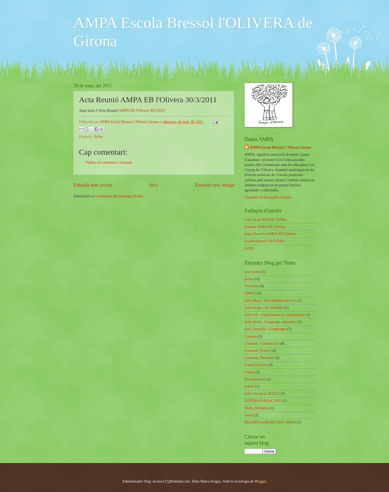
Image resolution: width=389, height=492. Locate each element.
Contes (250, 372)
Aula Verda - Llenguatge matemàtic (270, 322)
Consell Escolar (256, 365)
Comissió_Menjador (259, 358)
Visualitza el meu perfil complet (268, 197)
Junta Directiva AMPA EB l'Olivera (270, 234)
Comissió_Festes (257, 351)
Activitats (252, 286)
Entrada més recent (92, 185)
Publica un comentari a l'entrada (109, 162)
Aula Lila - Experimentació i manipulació (275, 315)
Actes (98, 137)
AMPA (250, 293)
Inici (153, 185)
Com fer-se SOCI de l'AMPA (266, 220)
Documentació (255, 379)
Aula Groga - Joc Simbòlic (264, 308)
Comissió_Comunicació (262, 343)
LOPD (249, 248)
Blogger (260, 481)
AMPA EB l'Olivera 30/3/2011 (141, 110)
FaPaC (249, 386)
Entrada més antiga (214, 185)
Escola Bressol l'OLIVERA (265, 241)
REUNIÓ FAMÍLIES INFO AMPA (270, 422)
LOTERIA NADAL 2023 (263, 401)
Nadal (249, 415)
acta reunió (253, 272)
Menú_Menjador (257, 408)
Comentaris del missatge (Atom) (119, 196)
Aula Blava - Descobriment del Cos (270, 301)
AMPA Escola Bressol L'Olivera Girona (280, 147)
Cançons (251, 336)
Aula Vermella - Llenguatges (265, 329)
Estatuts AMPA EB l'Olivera (265, 227)
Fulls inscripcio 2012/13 (262, 394)
